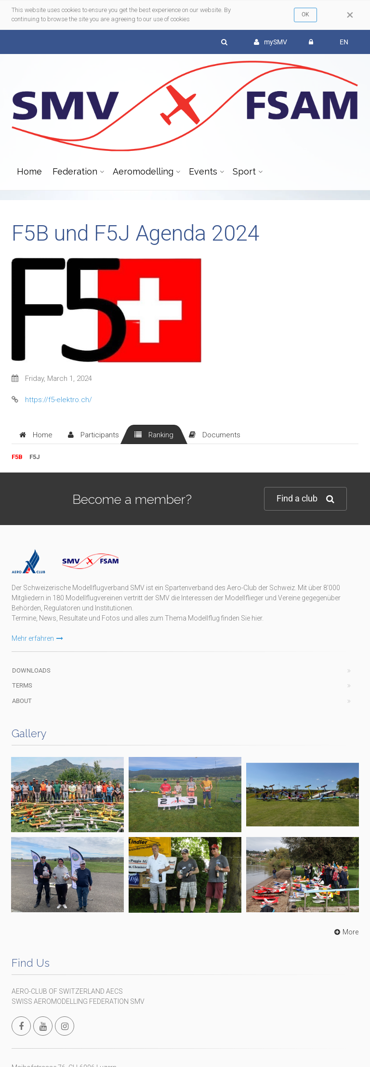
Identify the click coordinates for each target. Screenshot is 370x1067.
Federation (75, 171)
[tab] (36, 434)
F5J (34, 456)
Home (29, 171)
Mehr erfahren (37, 638)
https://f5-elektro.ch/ (58, 399)
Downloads (31, 670)
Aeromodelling (143, 171)
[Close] (350, 15)
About (22, 700)
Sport (244, 171)
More (345, 932)
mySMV (270, 42)
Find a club (305, 498)
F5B (17, 456)
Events (203, 171)
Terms (22, 685)
